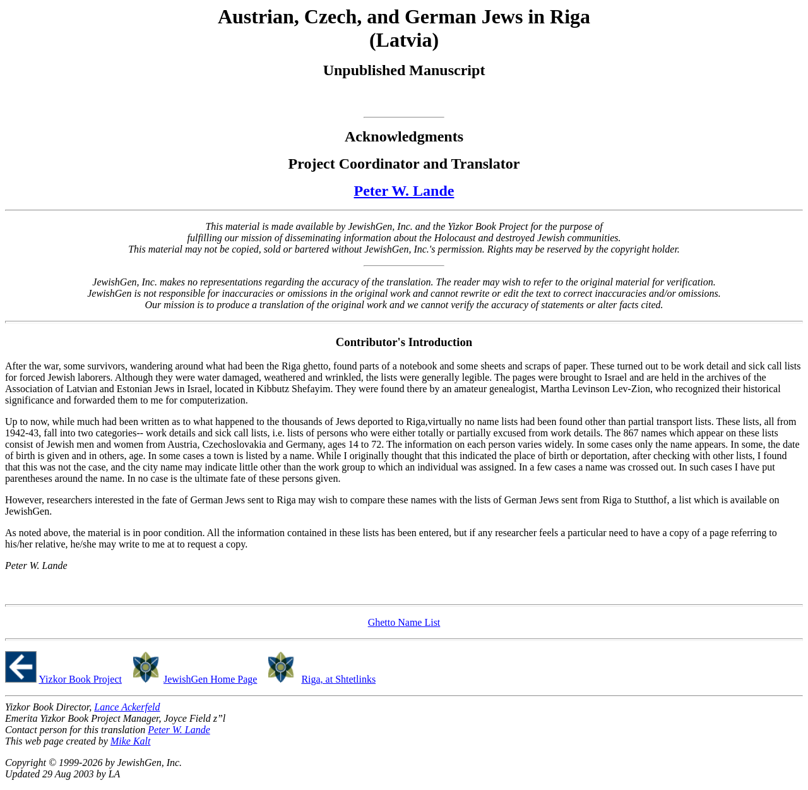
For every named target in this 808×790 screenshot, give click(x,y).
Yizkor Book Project (80, 679)
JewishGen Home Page (210, 679)
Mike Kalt (130, 741)
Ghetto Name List (404, 622)
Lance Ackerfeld (127, 707)
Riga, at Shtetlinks (338, 679)
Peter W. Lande (404, 191)
